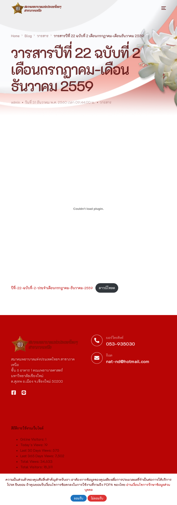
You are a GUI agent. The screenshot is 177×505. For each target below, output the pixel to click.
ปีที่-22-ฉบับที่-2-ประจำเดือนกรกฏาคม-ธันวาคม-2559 (52, 288)
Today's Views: (32, 466)
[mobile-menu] (159, 8)
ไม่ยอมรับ (97, 498)
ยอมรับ (78, 498)
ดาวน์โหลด (107, 288)
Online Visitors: (32, 460)
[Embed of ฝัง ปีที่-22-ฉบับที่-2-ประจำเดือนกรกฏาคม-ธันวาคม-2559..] (88, 209)
